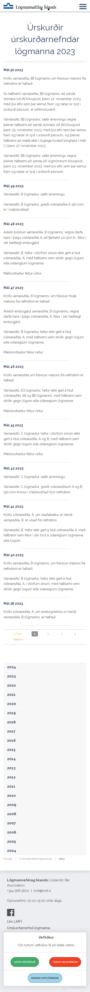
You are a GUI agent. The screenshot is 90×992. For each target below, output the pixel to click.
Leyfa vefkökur (24, 962)
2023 (11, 676)
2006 (11, 832)
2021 (11, 694)
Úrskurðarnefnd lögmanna (35, 858)
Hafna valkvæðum (65, 962)
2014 (11, 759)
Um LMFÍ (14, 921)
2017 (11, 731)
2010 (11, 796)
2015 (11, 750)
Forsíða (8, 858)
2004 (11, 851)
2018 (11, 722)
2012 (11, 777)
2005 (11, 841)
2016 (11, 740)
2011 (11, 786)
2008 (11, 814)
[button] (82, 5)
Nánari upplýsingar (45, 978)
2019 (11, 713)
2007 (11, 823)
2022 (11, 685)
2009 (11, 805)
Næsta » (19, 639)
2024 (11, 667)
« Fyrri (17, 634)
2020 (11, 704)
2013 (11, 768)
